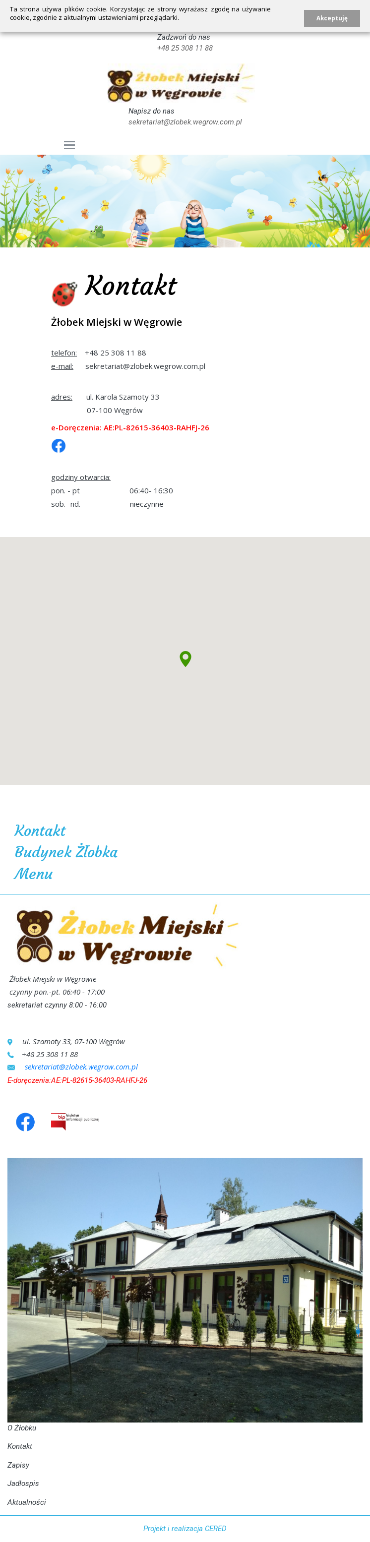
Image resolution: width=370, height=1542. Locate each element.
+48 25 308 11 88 (185, 48)
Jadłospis (23, 1483)
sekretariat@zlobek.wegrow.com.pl (185, 122)
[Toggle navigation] (70, 145)
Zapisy (18, 1465)
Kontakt (19, 1446)
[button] (185, 661)
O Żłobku (21, 1427)
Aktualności (26, 1502)
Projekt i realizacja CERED (185, 1528)
